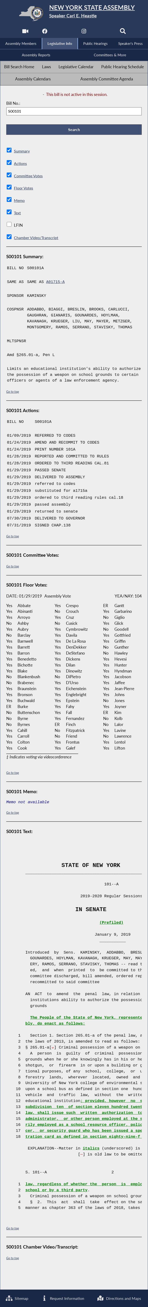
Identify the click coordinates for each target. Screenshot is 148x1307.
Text (17, 214)
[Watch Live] (24, 32)
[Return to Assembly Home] (74, 13)
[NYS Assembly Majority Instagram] (83, 32)
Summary (22, 152)
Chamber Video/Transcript (37, 239)
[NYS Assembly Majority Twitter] (64, 32)
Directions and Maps (28, 1298)
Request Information (91, 1280)
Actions (20, 165)
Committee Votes (29, 177)
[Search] (123, 32)
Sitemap (17, 1280)
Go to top (12, 393)
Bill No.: (13, 104)
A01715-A (55, 283)
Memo (20, 201)
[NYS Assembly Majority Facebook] (44, 32)
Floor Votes (24, 189)
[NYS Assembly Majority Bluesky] (103, 32)
